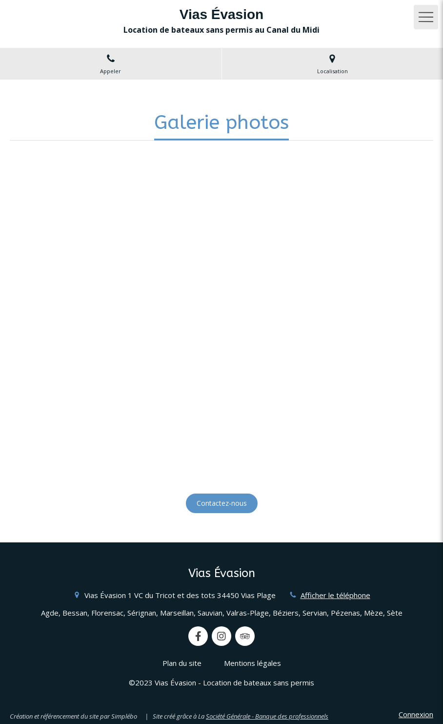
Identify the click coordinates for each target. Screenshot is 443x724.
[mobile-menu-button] (426, 17)
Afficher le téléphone (335, 595)
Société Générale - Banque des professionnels (267, 716)
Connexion (416, 714)
